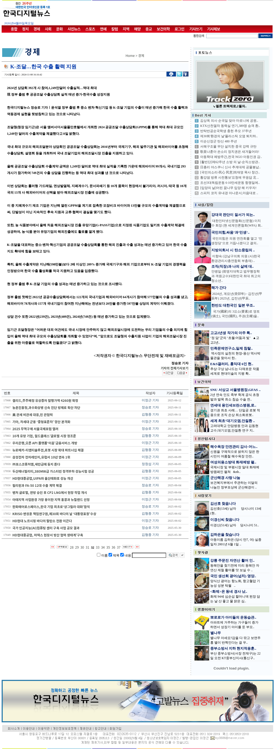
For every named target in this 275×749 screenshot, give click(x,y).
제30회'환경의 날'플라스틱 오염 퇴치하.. (229, 136)
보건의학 (163, 29)
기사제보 (213, 29)
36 (113, 547)
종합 (14, 29)
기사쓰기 (195, 29)
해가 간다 (218, 288)
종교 (149, 29)
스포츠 (90, 29)
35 (108, 547)
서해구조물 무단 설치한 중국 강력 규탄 (228, 146)
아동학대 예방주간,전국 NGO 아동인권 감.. (231, 157)
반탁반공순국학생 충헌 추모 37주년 (226, 131)
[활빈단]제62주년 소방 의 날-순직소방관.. (230, 162)
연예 (103, 29)
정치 (25, 29)
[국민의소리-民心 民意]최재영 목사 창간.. (230, 172)
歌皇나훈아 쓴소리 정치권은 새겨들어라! (229, 152)
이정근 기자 (150, 400)
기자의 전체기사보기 (174, 368)
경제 (36, 29)
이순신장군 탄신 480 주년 (218, 141)
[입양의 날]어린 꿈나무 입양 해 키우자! (228, 188)
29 (77, 547)
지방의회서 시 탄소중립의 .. (233, 250)
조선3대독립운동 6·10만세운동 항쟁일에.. (230, 183)
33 (97, 547)
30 (82, 547)
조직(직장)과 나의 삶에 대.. (232, 266)
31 (87, 547)
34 (103, 547)
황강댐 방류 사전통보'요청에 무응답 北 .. (229, 177)
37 (118, 547)
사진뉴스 (74, 29)
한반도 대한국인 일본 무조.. (233, 305)
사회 (48, 29)
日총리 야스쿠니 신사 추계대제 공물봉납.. (230, 167)
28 (71, 547)
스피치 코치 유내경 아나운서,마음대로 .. (229, 193)
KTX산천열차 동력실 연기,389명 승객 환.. (230, 126)
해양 (137, 29)
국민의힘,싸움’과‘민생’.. (230, 232)
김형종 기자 (150, 414)
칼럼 (114, 29)
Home (130, 55)
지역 (126, 29)
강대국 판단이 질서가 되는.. (233, 215)
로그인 (179, 29)
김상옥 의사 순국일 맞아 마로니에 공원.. (229, 121)
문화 (59, 29)
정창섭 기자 (150, 464)
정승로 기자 (150, 407)
